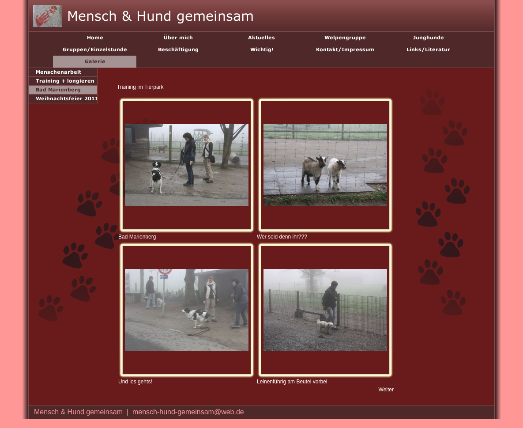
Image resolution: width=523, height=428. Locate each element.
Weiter (386, 389)
